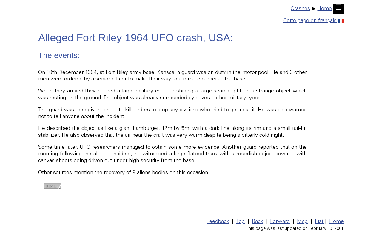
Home (324, 9)
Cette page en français (313, 21)
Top (240, 221)
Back (257, 221)
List (319, 221)
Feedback (218, 221)
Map (302, 221)
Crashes (300, 9)
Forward (280, 221)
